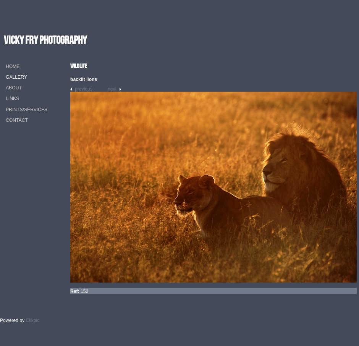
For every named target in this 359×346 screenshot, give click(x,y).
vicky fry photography (45, 40)
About (14, 88)
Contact (17, 120)
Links (12, 98)
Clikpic (33, 320)
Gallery (16, 77)
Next (112, 89)
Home (12, 66)
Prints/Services (26, 109)
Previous (83, 89)
